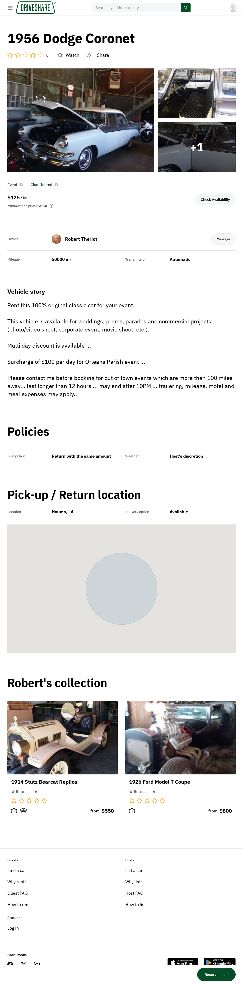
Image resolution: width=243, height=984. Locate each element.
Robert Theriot (81, 239)
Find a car (16, 870)
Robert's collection (57, 683)
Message (223, 239)
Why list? (134, 881)
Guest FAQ (17, 893)
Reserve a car (216, 974)
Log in (13, 928)
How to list (135, 904)
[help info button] (21, 185)
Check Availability (215, 199)
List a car (134, 870)
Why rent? (17, 881)
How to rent (18, 904)
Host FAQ (134, 893)
